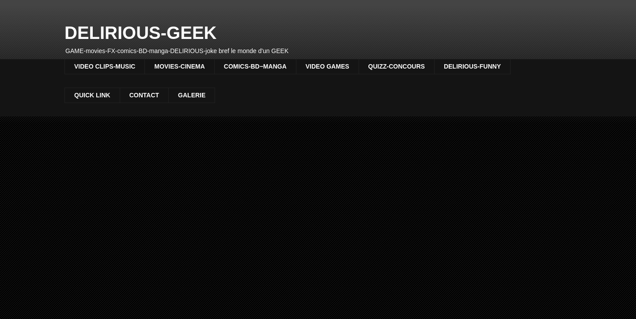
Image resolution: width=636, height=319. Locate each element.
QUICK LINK (92, 95)
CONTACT (144, 95)
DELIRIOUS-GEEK (140, 32)
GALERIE (191, 95)
